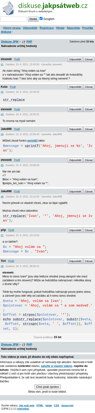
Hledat (60, 28)
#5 (2, 165)
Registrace (47, 28)
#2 (2, 91)
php (3, 230)
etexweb (6, 59)
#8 (2, 266)
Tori (3, 261)
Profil (17, 59)
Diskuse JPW (9, 41)
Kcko (4, 86)
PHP (29, 41)
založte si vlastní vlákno (56, 366)
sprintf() (32, 140)
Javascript (67, 405)
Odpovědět (30, 28)
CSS (56, 405)
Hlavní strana (11, 28)
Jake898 (6, 129)
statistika (22, 408)
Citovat (89, 59)
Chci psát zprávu (47, 386)
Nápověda (73, 28)
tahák (48, 405)
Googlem (47, 19)
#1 (2, 64)
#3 (2, 114)
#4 (2, 134)
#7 (2, 235)
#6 (2, 196)
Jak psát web (26, 405)
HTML (39, 405)
